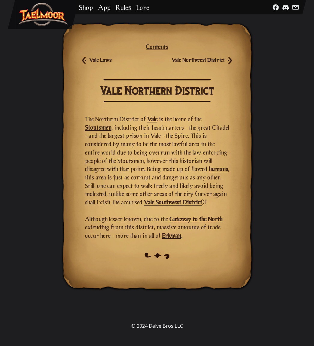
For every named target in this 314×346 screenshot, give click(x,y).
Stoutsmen (98, 127)
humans (218, 169)
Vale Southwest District (173, 202)
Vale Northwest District (198, 60)
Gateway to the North (195, 219)
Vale (152, 119)
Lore (142, 7)
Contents (157, 46)
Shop (86, 7)
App (104, 7)
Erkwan (171, 235)
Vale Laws (100, 60)
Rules (123, 7)
